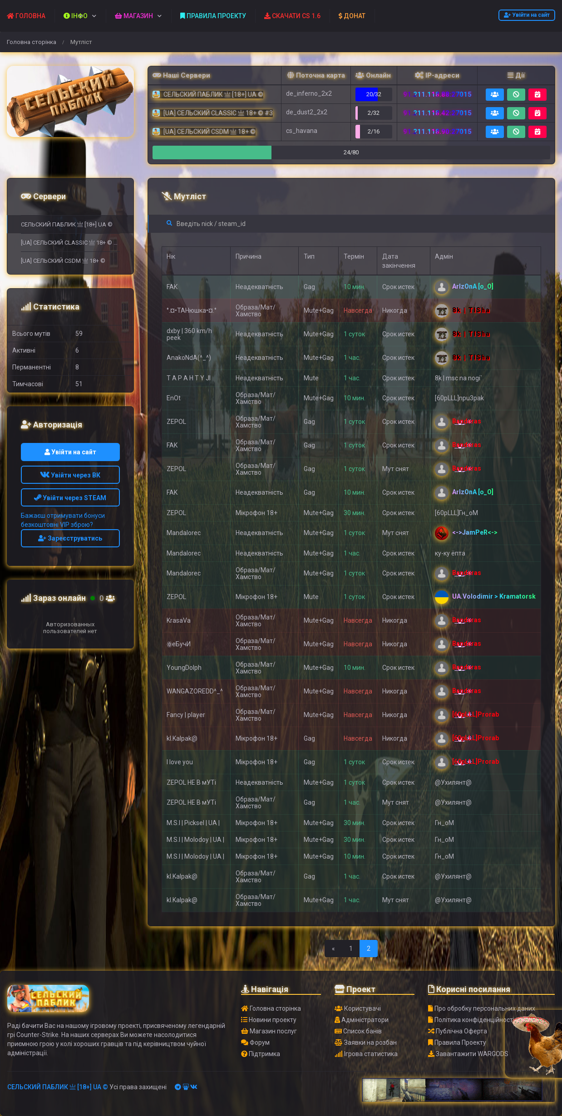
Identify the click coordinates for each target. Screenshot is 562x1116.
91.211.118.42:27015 (437, 113)
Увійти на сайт (527, 15)
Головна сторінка (31, 42)
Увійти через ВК (70, 475)
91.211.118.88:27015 (437, 94)
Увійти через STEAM (70, 497)
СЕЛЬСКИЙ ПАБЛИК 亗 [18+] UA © (67, 224)
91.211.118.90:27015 (437, 132)
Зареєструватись (70, 538)
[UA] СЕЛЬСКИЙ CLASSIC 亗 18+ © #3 (70, 242)
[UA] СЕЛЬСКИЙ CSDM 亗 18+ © (63, 260)
